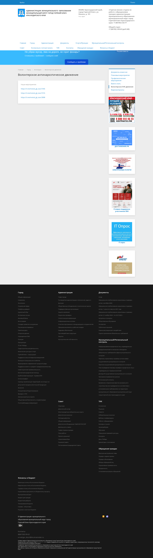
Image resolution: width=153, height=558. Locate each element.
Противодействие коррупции (67, 333)
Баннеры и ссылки (104, 424)
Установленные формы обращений (109, 471)
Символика (21, 300)
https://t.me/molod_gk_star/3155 (33, 93)
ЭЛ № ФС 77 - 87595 (42, 542)
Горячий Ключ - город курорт (27, 354)
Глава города (62, 297)
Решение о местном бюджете (27, 510)
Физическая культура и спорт (27, 351)
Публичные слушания (105, 327)
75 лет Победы (22, 345)
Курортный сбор (23, 312)
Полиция (20, 339)
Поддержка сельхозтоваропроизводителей (31, 357)
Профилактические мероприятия (118, 79)
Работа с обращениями (106, 421)
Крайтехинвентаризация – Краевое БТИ (30, 376)
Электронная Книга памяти (26, 397)
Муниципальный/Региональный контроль (108, 43)
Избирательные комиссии (107, 415)
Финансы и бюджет (107, 48)
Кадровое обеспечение (65, 330)
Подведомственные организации (68, 309)
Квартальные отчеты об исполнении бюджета (32, 485)
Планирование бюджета (25, 504)
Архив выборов (103, 427)
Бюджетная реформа (24, 500)
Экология (21, 388)
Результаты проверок (65, 315)
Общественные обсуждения (107, 321)
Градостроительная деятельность (28, 348)
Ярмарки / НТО (22, 394)
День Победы (103, 439)
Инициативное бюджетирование (28, 391)
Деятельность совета (64, 427)
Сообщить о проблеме (76, 62)
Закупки (60, 336)
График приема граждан (65, 430)
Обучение (102, 430)
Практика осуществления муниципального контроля (115, 365)
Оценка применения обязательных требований (113, 333)
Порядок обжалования (106, 459)
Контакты (69, 48)
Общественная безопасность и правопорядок (32, 400)
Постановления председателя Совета (69, 445)
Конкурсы (102, 436)
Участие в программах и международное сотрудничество (75, 324)
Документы (64, 43)
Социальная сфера (23, 306)
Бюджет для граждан (24, 497)
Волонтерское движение (53, 70)
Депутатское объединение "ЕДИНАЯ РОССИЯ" (72, 424)
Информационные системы (66, 321)
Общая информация (24, 297)
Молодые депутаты (64, 418)
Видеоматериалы (117, 90)
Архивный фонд (23, 318)
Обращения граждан (85, 48)
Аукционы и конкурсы (105, 318)
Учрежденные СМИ (24, 336)
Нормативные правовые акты (108, 465)
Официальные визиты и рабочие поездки (71, 327)
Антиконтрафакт (23, 379)
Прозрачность (103, 468)
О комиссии (102, 406)
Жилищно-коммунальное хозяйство (29, 360)
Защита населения (64, 312)
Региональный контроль (106, 380)
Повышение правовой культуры (108, 433)
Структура (61, 406)
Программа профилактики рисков (109, 377)
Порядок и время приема (106, 456)
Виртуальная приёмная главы (108, 453)
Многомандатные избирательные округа (71, 412)
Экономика (21, 303)
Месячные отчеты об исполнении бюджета (31, 482)
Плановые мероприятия (120, 75)
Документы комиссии (119, 72)
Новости (101, 412)
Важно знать (116, 84)
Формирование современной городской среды (32, 363)
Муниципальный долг (24, 494)
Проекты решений (64, 436)
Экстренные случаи (24, 315)
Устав (100, 297)
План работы (62, 433)
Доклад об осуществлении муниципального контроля (115, 374)
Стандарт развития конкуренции (28, 324)
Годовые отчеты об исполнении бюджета (30, 488)
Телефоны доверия (23, 309)
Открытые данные (23, 333)
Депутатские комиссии (65, 415)
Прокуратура (22, 342)
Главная (23, 43)
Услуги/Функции (82, 43)
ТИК (57, 48)
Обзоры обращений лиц (106, 462)
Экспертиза (102, 324)
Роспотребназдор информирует (28, 403)
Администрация (47, 43)
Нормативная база (64, 439)
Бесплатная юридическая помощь (28, 373)
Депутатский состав (64, 409)
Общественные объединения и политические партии (74, 306)
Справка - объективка (24, 507)
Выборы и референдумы (106, 418)
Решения (101, 409)
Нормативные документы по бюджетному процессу (34, 491)
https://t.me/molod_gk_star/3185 (33, 89)
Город (32, 43)
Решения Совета (63, 442)
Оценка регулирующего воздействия (110, 330)
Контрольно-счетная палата (41, 48)
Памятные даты (22, 330)
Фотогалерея (22, 321)
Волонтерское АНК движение (122, 87)
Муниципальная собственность (68, 339)
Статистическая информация (67, 318)
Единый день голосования (107, 442)
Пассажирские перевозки (25, 327)
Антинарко (37, 70)
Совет (22, 48)
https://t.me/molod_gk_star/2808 (33, 97)
